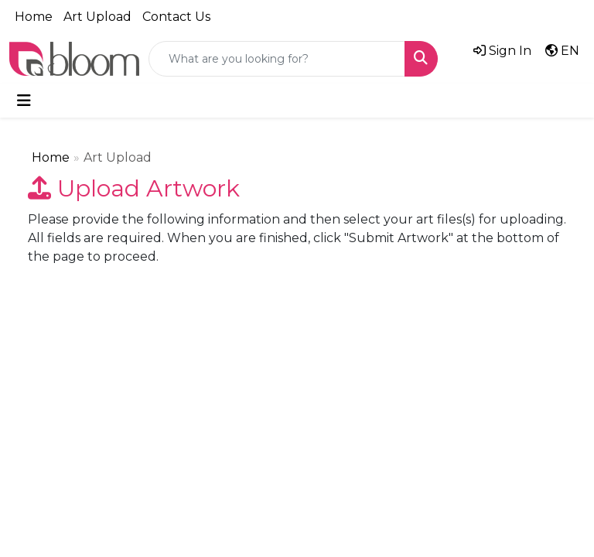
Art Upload (97, 16)
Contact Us (176, 16)
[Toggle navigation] (24, 100)
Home (34, 16)
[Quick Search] (276, 59)
